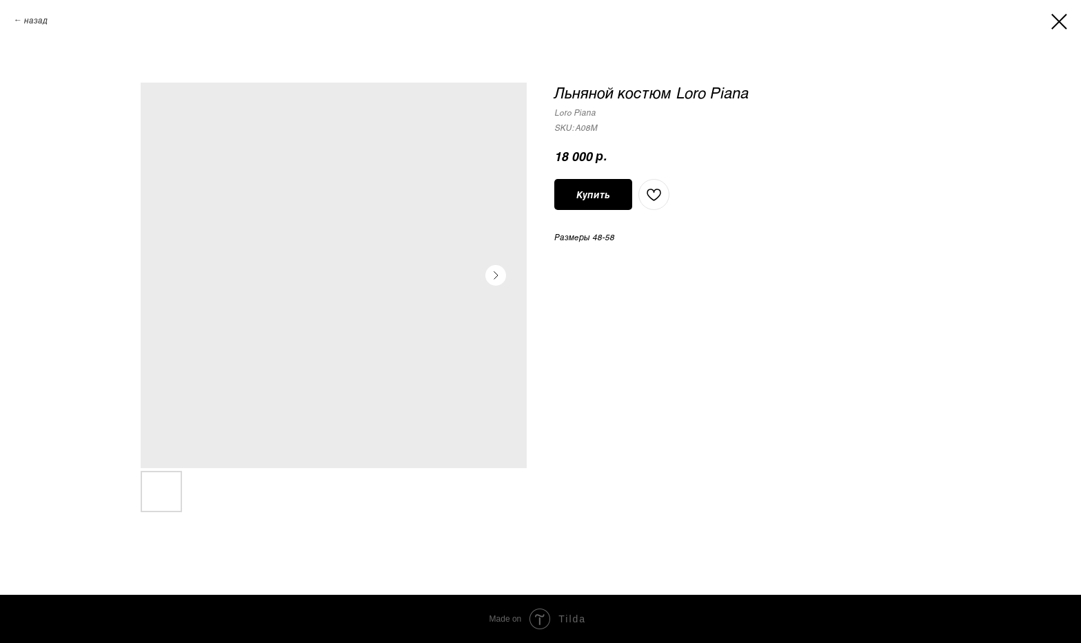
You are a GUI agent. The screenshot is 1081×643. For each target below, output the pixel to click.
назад (36, 20)
